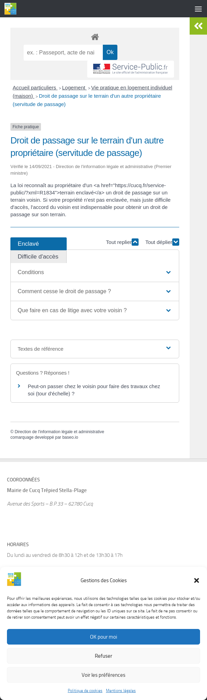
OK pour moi (103, 638)
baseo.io (70, 437)
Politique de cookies (85, 692)
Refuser (103, 657)
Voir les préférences (103, 676)
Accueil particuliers (35, 87)
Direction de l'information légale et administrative (59, 431)
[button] (196, 581)
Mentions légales (121, 692)
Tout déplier (162, 242)
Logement (74, 87)
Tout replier (122, 242)
